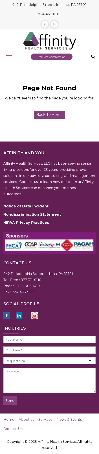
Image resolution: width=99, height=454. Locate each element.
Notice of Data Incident (25, 206)
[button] (49, 360)
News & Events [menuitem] (69, 419)
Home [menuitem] (8, 419)
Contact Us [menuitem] (12, 429)
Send (10, 400)
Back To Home (49, 114)
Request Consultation (52, 56)
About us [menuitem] (26, 419)
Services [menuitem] (45, 419)
